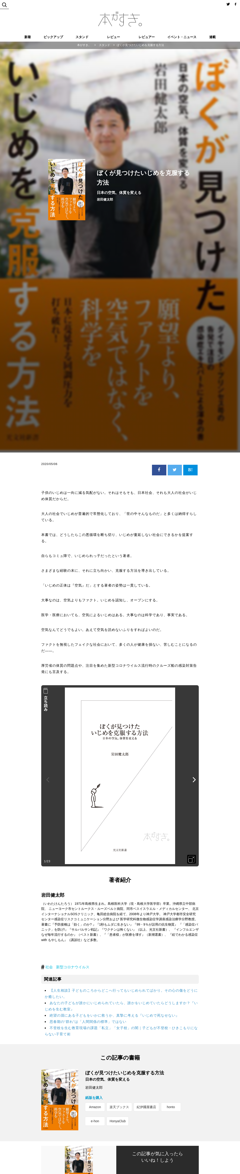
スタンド (82, 37)
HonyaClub (118, 1121)
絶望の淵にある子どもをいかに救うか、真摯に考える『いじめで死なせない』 (114, 1015)
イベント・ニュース (181, 37)
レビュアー (147, 37)
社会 (49, 967)
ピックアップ (53, 37)
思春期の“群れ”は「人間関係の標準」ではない (88, 1022)
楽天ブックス (119, 1107)
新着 (27, 37)
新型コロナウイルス (72, 967)
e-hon (95, 1121)
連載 (212, 37)
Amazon (95, 1107)
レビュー (113, 37)
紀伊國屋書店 (146, 1107)
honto (171, 1107)
